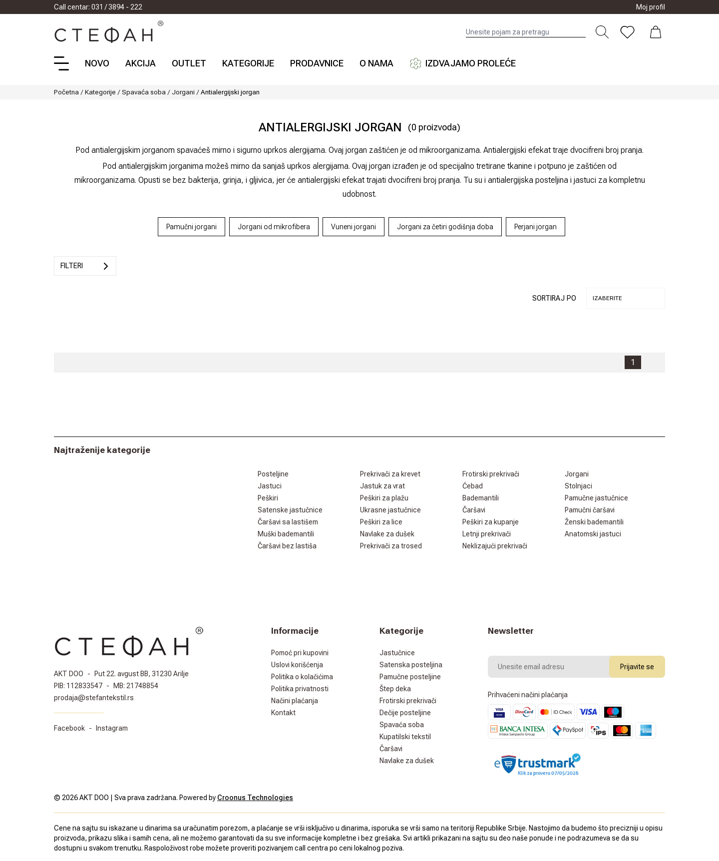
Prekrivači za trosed (391, 546)
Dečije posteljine (405, 713)
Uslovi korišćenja (297, 665)
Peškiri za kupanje (490, 522)
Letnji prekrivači (486, 534)
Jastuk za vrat (382, 486)
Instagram (112, 728)
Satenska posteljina (410, 665)
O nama (376, 63)
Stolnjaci (578, 486)
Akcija (140, 63)
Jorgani (183, 92)
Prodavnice (317, 63)
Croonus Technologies (255, 798)
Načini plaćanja (294, 701)
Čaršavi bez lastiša (287, 546)
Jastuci (270, 486)
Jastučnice (397, 653)
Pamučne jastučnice (596, 498)
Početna (66, 92)
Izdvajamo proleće (462, 63)
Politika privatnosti (300, 689)
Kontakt (283, 713)
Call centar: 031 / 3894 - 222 (98, 7)
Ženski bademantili (594, 522)
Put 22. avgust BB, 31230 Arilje (141, 674)
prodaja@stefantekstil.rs (94, 698)
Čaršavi (473, 510)
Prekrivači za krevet (390, 474)
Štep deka (395, 689)
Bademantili (480, 498)
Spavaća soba (144, 92)
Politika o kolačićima (302, 677)
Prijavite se (637, 667)
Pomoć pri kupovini (300, 653)
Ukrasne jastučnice (390, 510)
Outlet (189, 63)
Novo (97, 63)
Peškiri (268, 498)
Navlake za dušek (387, 534)
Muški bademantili (286, 534)
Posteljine (273, 474)
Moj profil (650, 7)
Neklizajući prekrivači (494, 546)
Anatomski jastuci (593, 534)
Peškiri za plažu (384, 498)
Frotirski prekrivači (490, 474)
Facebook (69, 728)
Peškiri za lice (381, 522)
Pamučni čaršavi (590, 510)
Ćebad (472, 486)
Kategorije (248, 63)
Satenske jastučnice (290, 510)
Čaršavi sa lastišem (288, 522)
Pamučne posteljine (410, 677)
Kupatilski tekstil (405, 737)
